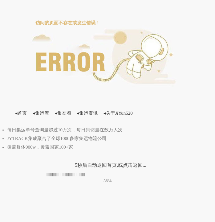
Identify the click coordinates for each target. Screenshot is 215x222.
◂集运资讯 (87, 113)
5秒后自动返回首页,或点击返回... (110, 165)
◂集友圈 (63, 113)
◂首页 (21, 113)
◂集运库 (41, 113)
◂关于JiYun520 (118, 113)
